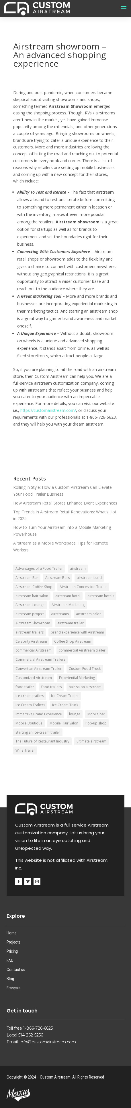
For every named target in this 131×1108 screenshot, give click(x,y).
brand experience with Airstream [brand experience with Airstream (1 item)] (77, 632)
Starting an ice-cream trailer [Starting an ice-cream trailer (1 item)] (37, 732)
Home (12, 933)
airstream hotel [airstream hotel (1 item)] (67, 595)
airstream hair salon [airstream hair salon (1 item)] (31, 595)
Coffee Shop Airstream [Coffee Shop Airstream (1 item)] (72, 641)
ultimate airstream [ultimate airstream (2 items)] (91, 741)
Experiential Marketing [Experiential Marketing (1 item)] (77, 677)
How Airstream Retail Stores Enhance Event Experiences (65, 503)
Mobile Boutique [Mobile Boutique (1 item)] (28, 723)
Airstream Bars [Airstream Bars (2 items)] (57, 577)
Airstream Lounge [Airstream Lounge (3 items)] (29, 604)
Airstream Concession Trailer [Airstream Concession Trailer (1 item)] (83, 586)
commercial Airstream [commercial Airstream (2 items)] (33, 650)
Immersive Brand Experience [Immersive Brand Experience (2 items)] (38, 714)
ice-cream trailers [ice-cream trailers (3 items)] (29, 695)
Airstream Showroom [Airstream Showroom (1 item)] (32, 623)
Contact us (16, 969)
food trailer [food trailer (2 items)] (24, 686)
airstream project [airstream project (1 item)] (29, 613)
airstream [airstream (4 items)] (78, 568)
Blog (10, 978)
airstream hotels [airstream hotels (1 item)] (100, 595)
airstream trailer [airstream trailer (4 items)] (70, 623)
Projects (14, 942)
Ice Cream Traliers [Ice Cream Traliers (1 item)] (30, 704)
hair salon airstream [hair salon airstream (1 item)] (85, 686)
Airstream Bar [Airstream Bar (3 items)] (26, 577)
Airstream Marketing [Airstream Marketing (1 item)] (68, 604)
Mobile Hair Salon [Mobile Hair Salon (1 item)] (64, 723)
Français (14, 987)
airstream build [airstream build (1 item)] (89, 577)
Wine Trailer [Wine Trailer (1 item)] (25, 750)
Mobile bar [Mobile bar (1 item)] (96, 714)
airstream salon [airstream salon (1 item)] (88, 613)
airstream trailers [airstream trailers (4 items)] (29, 632)
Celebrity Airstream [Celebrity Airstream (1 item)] (31, 641)
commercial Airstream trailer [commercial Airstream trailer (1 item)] (82, 650)
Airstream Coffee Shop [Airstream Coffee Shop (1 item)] (33, 586)
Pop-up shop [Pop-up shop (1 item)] (96, 723)
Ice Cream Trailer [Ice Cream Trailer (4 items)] (65, 695)
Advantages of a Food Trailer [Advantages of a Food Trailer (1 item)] (39, 568)
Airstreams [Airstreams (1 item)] (60, 613)
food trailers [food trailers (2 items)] (51, 686)
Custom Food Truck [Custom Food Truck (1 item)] (85, 668)
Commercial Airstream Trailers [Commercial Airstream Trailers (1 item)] (40, 659)
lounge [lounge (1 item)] (74, 714)
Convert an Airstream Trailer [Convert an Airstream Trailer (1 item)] (38, 668)
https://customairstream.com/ (48, 410)
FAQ (10, 960)
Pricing (12, 951)
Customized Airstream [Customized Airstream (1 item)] (33, 677)
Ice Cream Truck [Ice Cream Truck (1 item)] (65, 704)
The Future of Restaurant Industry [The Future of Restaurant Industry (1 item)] (42, 741)
